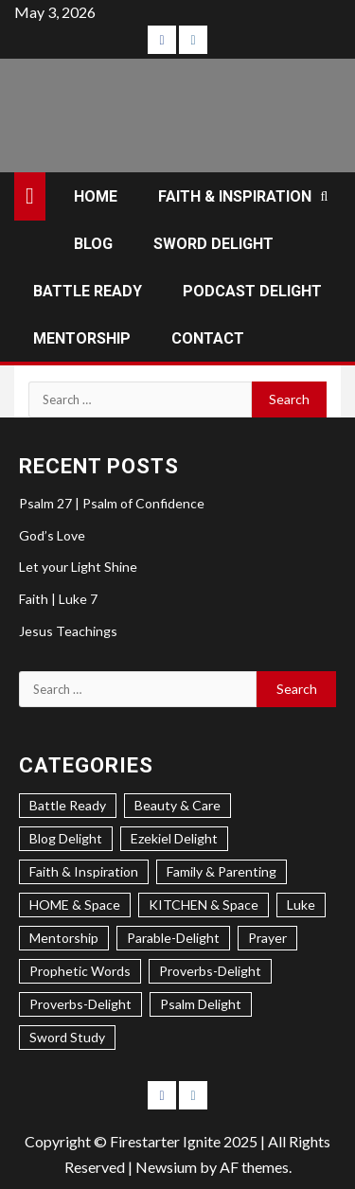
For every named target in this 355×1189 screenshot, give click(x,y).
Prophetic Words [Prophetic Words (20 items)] (80, 971)
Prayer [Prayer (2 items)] (267, 938)
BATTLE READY (87, 291)
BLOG (93, 244)
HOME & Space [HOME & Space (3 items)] (74, 904)
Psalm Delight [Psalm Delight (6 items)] (200, 1004)
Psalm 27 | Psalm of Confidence (111, 503)
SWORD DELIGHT (213, 244)
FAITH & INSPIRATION (234, 196)
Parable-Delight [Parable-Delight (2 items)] (173, 938)
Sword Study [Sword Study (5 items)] (67, 1037)
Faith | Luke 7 (58, 599)
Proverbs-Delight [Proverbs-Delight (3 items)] (210, 971)
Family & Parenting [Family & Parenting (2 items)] (221, 871)
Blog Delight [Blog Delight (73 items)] (65, 838)
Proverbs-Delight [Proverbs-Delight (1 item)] (80, 1004)
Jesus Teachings (68, 631)
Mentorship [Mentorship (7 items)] (63, 938)
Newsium (166, 1167)
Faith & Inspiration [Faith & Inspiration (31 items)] (83, 871)
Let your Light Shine (78, 567)
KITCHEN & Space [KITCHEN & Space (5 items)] (203, 904)
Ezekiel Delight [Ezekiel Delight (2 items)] (174, 838)
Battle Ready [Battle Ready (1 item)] (67, 805)
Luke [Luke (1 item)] (301, 904)
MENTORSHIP (82, 338)
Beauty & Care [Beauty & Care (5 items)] (177, 805)
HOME (95, 196)
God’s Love (52, 535)
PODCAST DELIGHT (252, 291)
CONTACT (207, 338)
